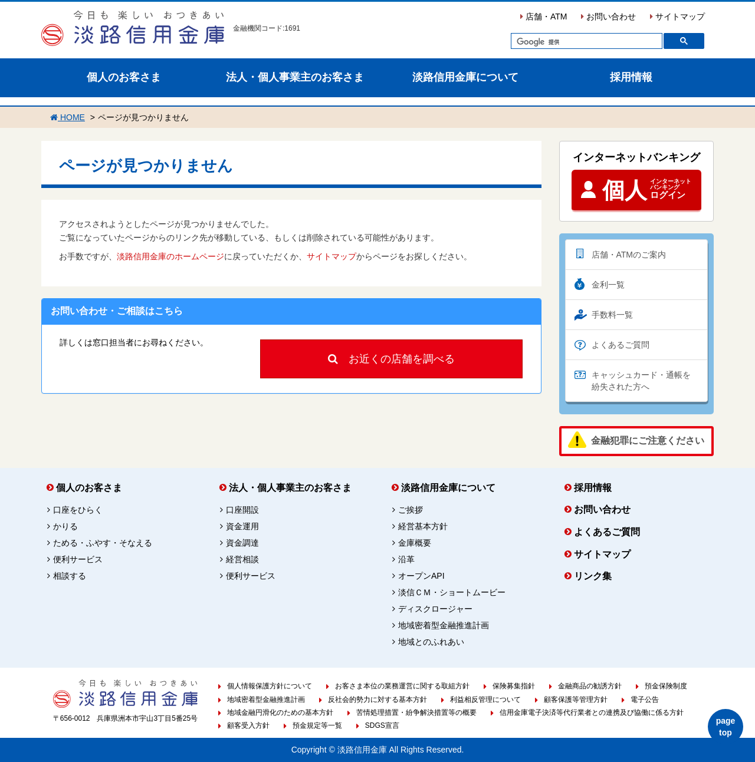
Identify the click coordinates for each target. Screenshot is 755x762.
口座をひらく (78, 509)
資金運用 (242, 526)
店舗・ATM (543, 16)
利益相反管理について (485, 699)
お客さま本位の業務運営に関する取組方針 (402, 686)
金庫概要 (414, 542)
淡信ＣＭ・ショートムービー (451, 592)
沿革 (406, 559)
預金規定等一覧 (317, 725)
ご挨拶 (410, 509)
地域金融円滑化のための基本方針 (280, 712)
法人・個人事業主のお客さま (295, 77)
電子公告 (645, 699)
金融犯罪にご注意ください (647, 440)
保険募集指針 (514, 686)
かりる (65, 526)
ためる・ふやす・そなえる (102, 542)
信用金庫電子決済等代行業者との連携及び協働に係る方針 (592, 712)
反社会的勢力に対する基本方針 (377, 699)
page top (726, 726)
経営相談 (242, 559)
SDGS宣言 (382, 725)
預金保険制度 (666, 686)
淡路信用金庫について (465, 77)
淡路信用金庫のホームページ (170, 256)
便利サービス (78, 559)
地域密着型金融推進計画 (443, 625)
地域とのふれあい (431, 641)
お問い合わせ (608, 16)
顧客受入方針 (248, 725)
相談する (69, 575)
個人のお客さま (124, 77)
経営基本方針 (423, 526)
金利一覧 (608, 284)
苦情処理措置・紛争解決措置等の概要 (416, 712)
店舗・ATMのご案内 (629, 254)
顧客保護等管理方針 (576, 699)
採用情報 (631, 77)
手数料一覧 (612, 314)
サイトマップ (677, 16)
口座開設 (242, 509)
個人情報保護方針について (269, 686)
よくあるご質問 (620, 344)
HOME (67, 117)
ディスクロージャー (435, 608)
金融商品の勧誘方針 (590, 686)
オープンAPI (421, 575)
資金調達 (242, 542)
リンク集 (593, 576)
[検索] (585, 42)
